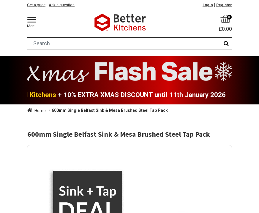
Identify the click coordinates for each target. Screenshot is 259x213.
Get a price (36, 5)
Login (208, 5)
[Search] (226, 43)
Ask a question (62, 5)
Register (224, 5)
